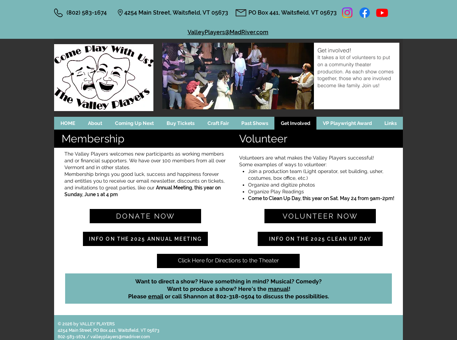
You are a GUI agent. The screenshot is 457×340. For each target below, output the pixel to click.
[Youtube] (382, 13)
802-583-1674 (72, 336)
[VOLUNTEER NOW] (320, 216)
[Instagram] (347, 13)
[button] (134, 123)
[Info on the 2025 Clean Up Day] (320, 239)
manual (278, 289)
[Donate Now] (145, 216)
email (155, 296)
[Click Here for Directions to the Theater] (228, 261)
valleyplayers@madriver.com (120, 336)
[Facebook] (365, 13)
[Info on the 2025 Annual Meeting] (145, 239)
